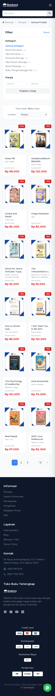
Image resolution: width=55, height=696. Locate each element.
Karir (6, 515)
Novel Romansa (15, 50)
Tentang (8, 492)
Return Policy (10, 544)
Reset (46, 32)
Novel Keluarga (15, 66)
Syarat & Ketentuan (13, 496)
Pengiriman (10, 506)
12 (40, 462)
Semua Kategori (14, 46)
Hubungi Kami (11, 530)
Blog (6, 535)
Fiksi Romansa (14, 54)
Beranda (8, 22)
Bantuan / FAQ (11, 539)
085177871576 (13, 569)
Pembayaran (10, 501)
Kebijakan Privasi (12, 510)
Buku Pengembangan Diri (21, 70)
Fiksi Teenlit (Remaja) (18, 62)
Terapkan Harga (27, 91)
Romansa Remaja (16, 58)
